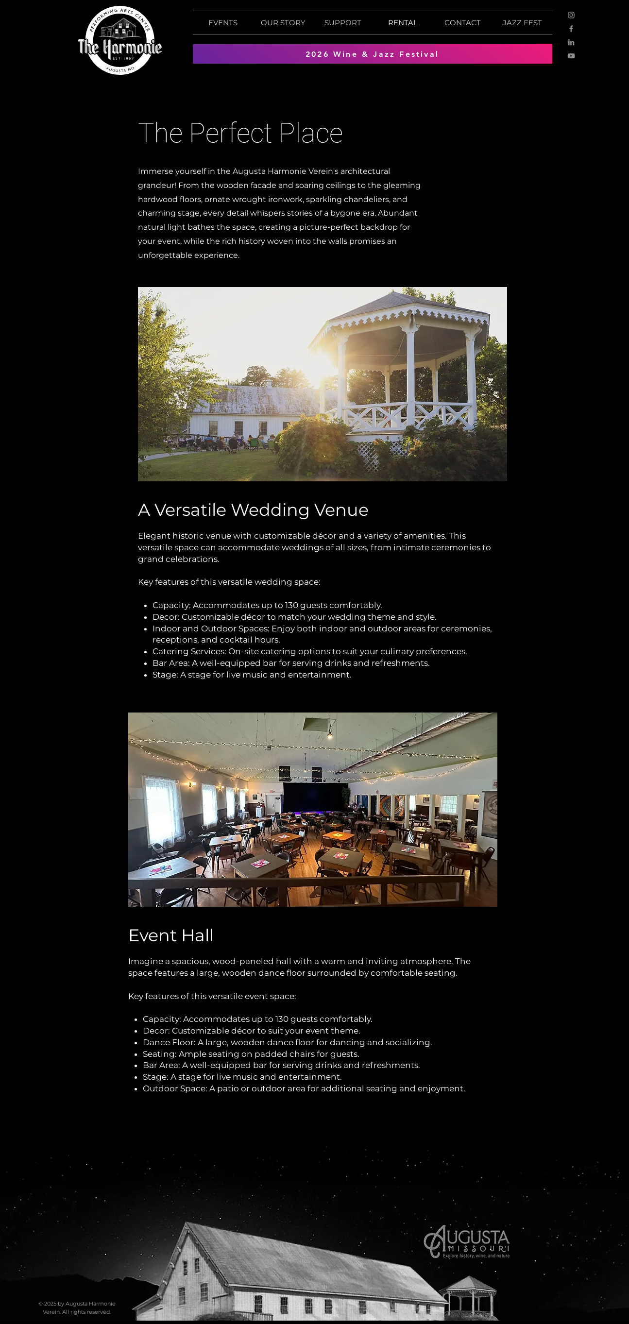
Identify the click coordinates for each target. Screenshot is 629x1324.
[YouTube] (571, 55)
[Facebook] (571, 28)
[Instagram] (571, 15)
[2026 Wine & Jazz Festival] (372, 54)
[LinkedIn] (571, 42)
